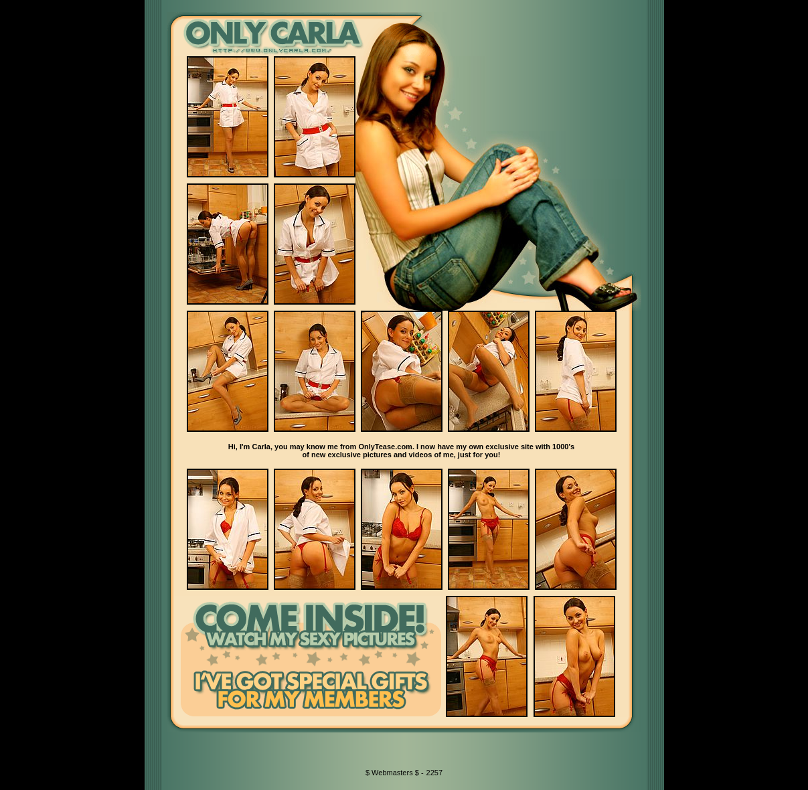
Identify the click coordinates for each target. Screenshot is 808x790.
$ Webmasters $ (393, 773)
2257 (434, 773)
